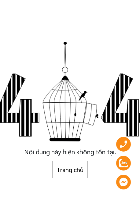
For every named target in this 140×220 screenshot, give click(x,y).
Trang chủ (70, 170)
